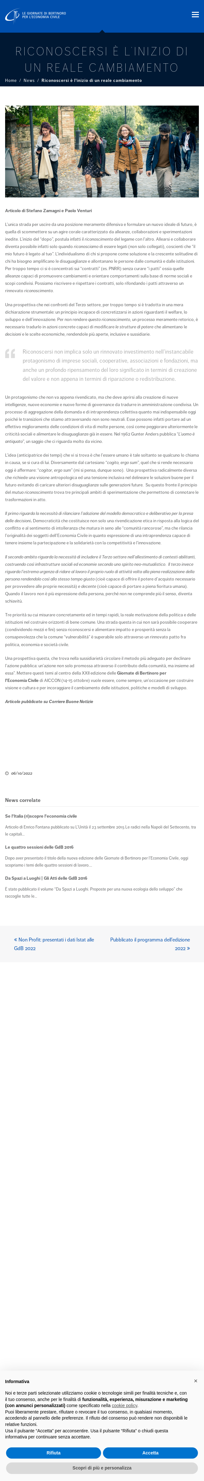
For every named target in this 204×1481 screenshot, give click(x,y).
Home (11, 80)
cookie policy (124, 1405)
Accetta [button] (150, 1452)
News (29, 80)
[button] (195, 15)
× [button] (196, 1380)
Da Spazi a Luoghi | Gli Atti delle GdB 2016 (46, 878)
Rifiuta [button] (54, 1452)
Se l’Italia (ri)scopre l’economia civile (41, 816)
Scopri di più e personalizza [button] (102, 1467)
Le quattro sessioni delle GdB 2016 (39, 847)
